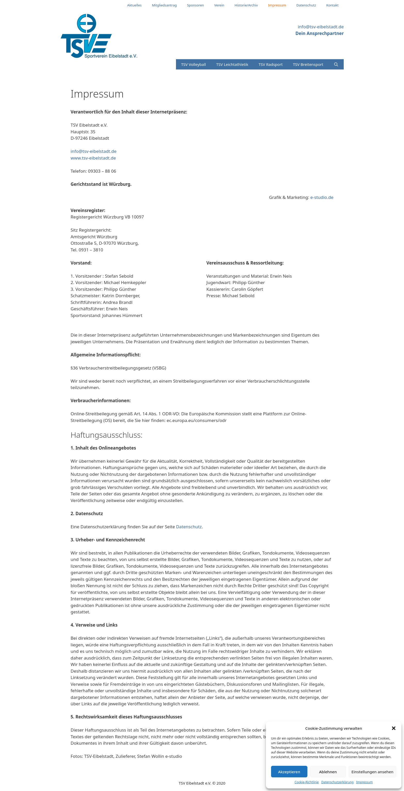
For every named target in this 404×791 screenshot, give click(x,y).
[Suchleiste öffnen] (336, 64)
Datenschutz (306, 5)
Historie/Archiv (246, 5)
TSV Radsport (270, 64)
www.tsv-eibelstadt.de (93, 158)
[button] (393, 728)
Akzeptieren (289, 771)
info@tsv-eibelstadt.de (321, 27)
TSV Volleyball (193, 64)
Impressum (364, 782)
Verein (219, 5)
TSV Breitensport (308, 64)
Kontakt (332, 5)
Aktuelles (134, 5)
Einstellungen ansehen (372, 771)
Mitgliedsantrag (164, 5)
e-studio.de (321, 197)
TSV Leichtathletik (232, 64)
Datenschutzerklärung (337, 782)
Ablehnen (328, 771)
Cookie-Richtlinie (306, 782)
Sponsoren (195, 5)
